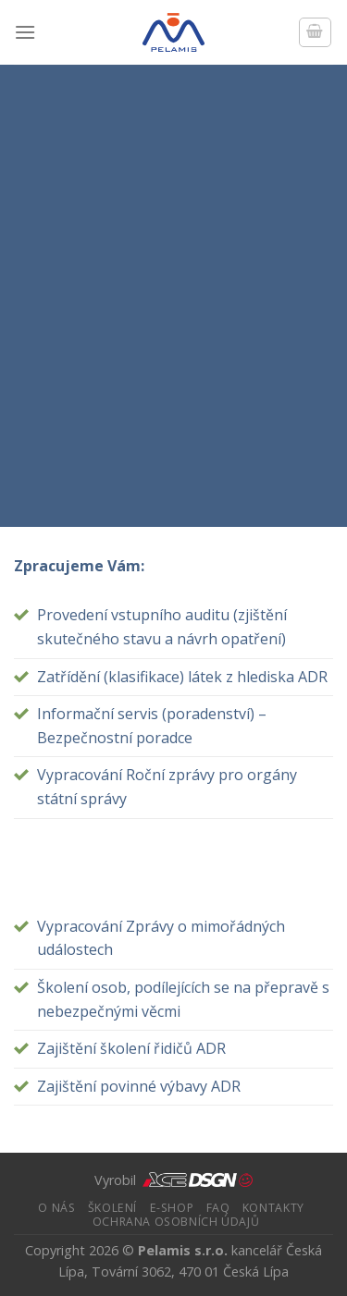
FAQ (218, 1208)
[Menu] (25, 32)
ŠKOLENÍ (112, 1208)
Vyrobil (173, 1180)
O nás (56, 1208)
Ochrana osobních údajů (176, 1221)
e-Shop (172, 1208)
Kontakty (273, 1208)
